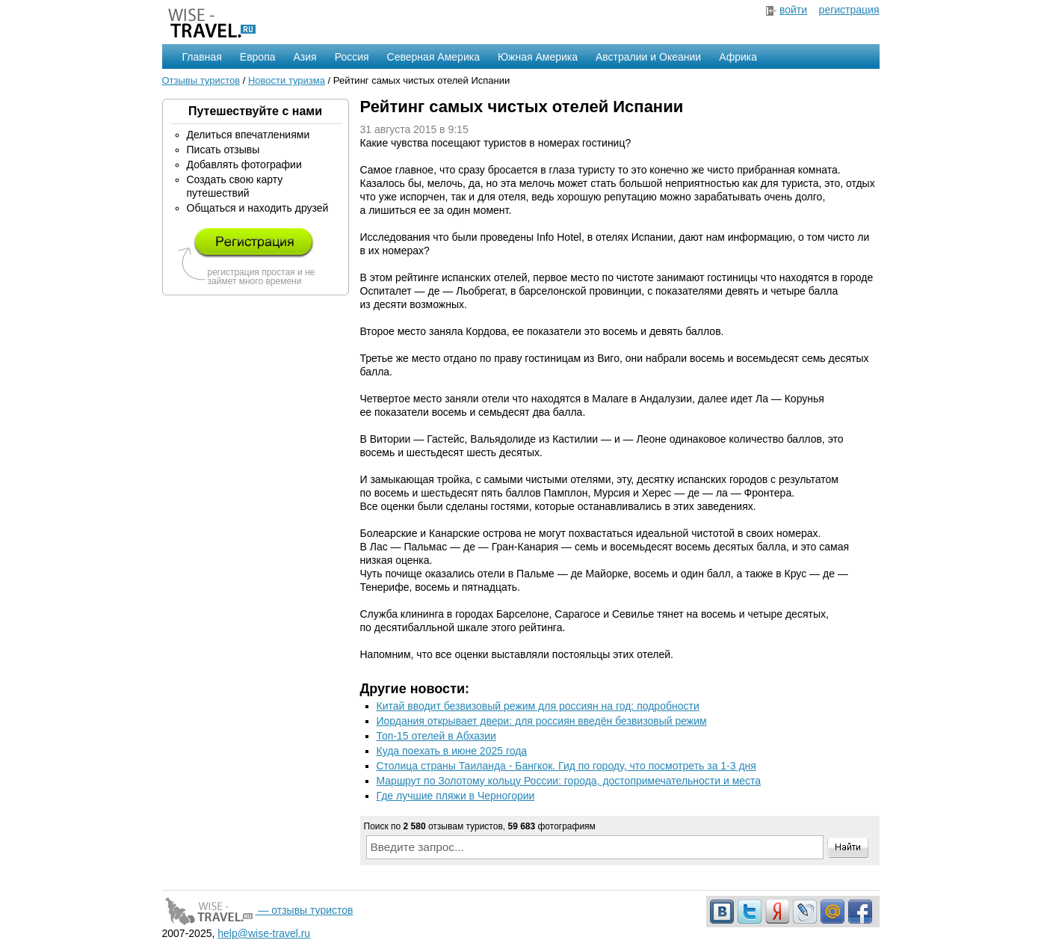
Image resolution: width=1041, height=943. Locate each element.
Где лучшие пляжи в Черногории (456, 796)
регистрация (849, 10)
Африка (738, 57)
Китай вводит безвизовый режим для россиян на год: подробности (538, 706)
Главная (202, 57)
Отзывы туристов (201, 80)
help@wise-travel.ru (263, 933)
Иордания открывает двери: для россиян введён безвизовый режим (542, 721)
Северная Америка (433, 57)
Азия (305, 57)
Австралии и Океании (648, 57)
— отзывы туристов (257, 910)
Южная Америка (538, 57)
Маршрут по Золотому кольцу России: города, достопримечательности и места (569, 781)
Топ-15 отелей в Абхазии (436, 736)
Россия (352, 57)
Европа (258, 57)
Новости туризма (286, 80)
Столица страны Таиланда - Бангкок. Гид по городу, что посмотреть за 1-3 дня (566, 766)
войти (793, 10)
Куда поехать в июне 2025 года (452, 751)
